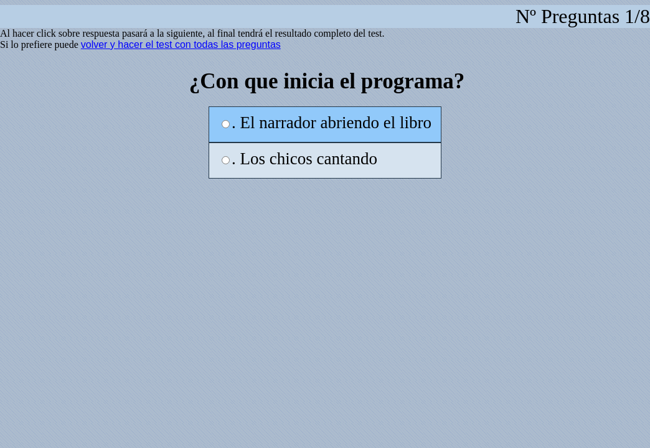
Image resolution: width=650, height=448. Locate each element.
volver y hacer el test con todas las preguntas (181, 44)
